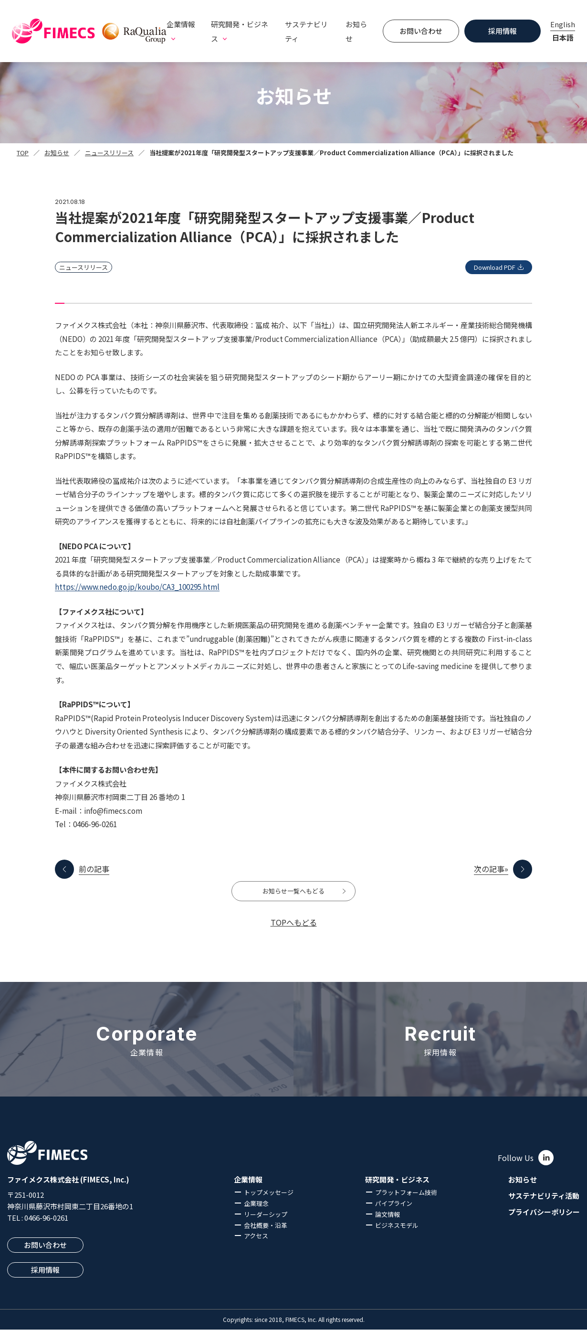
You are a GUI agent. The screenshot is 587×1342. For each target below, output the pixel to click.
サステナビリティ (306, 31)
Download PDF (485, 267)
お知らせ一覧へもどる (293, 897)
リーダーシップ (265, 1226)
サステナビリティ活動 (543, 1208)
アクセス (256, 1248)
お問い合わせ (420, 31)
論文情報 (387, 1226)
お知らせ (356, 31)
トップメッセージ (269, 1204)
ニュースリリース (109, 152)
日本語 (563, 37)
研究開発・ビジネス (397, 1192)
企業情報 (248, 1192)
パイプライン (393, 1215)
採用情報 (502, 31)
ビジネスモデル (397, 1237)
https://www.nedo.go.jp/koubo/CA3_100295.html (137, 586)
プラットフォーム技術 (406, 1204)
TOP (23, 152)
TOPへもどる (294, 934)
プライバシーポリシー (544, 1224)
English (562, 24)
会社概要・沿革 (265, 1237)
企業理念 (256, 1215)
